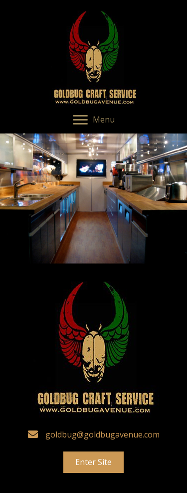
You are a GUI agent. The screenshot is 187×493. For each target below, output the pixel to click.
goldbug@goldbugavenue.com (102, 434)
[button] (94, 120)
